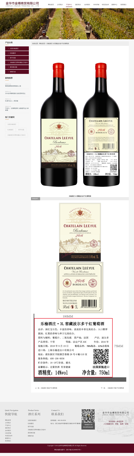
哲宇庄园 (13, 58)
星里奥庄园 (13, 67)
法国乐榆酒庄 (14, 48)
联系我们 (123, 4)
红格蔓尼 (13, 53)
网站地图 (56, 450)
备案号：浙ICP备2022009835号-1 (70, 450)
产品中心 (69, 4)
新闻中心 (114, 4)
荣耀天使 (13, 72)
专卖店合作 (105, 4)
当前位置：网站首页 (38, 43)
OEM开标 (96, 4)
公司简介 (60, 4)
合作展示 (87, 4)
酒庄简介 (78, 4)
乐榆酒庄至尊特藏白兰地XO (19, 62)
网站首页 (51, 4)
